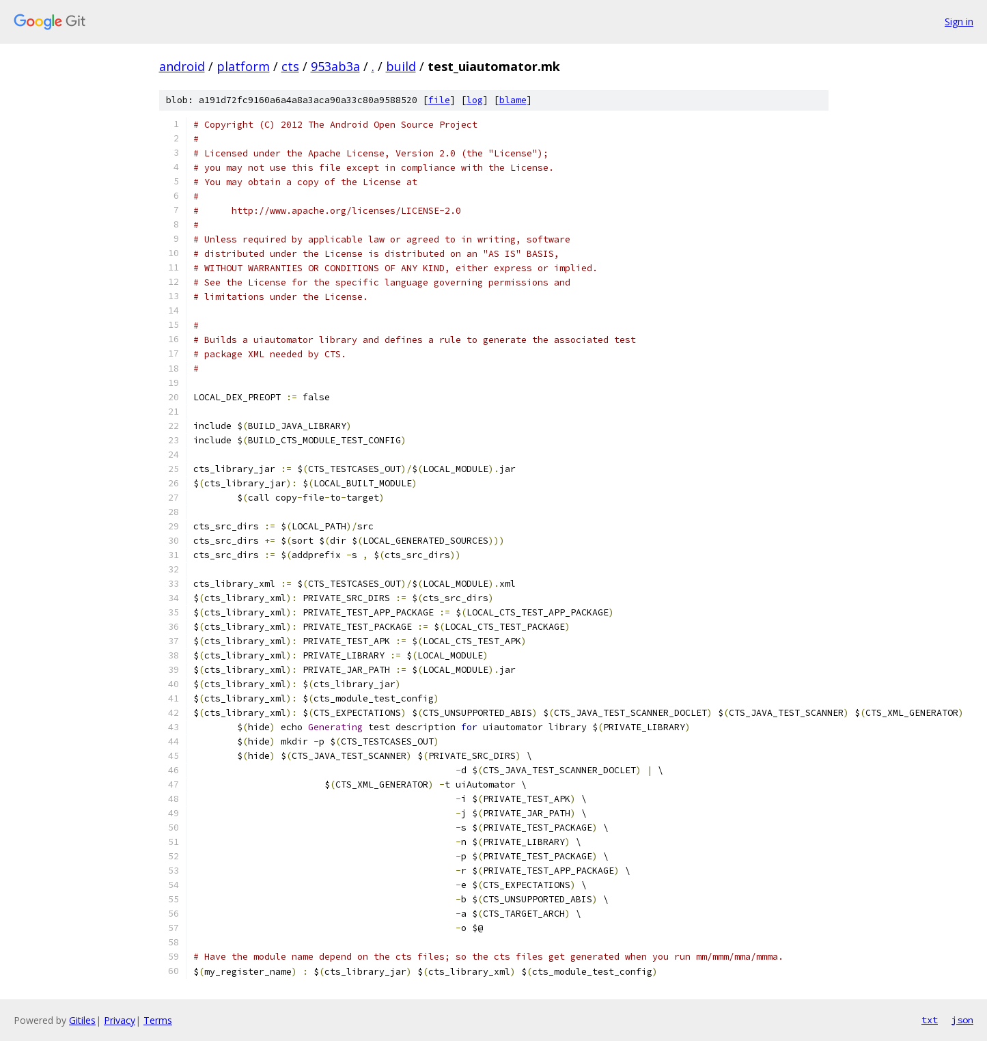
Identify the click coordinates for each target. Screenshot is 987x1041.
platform (243, 66)
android (182, 66)
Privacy (119, 1020)
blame (513, 100)
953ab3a (335, 66)
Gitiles (82, 1020)
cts (290, 66)
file (439, 100)
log (475, 100)
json (962, 1020)
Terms (157, 1020)
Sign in (959, 21)
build (401, 66)
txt (929, 1020)
